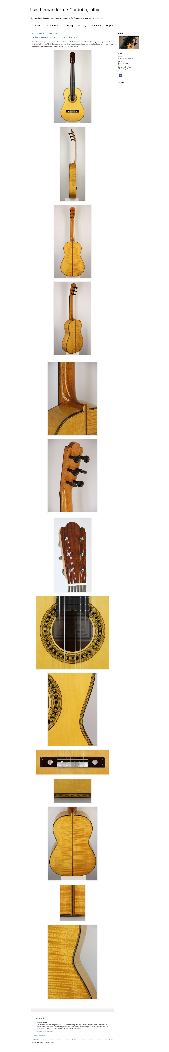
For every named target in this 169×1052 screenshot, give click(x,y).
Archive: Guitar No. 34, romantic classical (55, 37)
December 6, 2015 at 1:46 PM (46, 1031)
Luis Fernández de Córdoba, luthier (66, 9)
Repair (110, 25)
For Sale (96, 25)
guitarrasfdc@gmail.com (126, 58)
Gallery (82, 25)
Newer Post (35, 1039)
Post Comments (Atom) (47, 1042)
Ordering (68, 25)
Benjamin (40, 1022)
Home (73, 1039)
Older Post (109, 1039)
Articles (37, 25)
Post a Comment (39, 1035)
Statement (52, 25)
